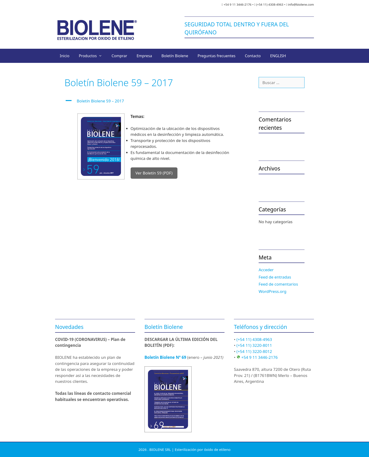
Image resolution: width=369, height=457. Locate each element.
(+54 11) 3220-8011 (254, 345)
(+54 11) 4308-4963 (254, 339)
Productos (93, 56)
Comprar (119, 55)
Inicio (64, 55)
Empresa (144, 55)
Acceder (266, 269)
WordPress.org (272, 291)
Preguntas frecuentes (217, 55)
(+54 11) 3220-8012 (254, 351)
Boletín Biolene (174, 55)
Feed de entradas (275, 277)
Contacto (253, 55)
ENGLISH (278, 55)
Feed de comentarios (278, 284)
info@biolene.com (301, 4)
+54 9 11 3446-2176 (259, 357)
